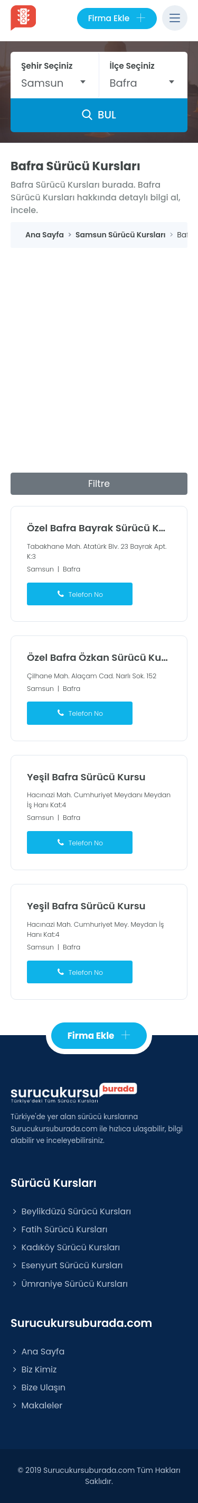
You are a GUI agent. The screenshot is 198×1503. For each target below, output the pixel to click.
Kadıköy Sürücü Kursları (65, 1247)
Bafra (71, 569)
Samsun (40, 569)
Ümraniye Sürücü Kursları (69, 1284)
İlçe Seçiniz (132, 65)
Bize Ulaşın (38, 1387)
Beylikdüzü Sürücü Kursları (71, 1211)
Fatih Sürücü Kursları (59, 1229)
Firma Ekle (117, 18)
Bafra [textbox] (123, 83)
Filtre (99, 483)
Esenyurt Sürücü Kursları (66, 1265)
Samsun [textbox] (42, 83)
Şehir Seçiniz (47, 65)
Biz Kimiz (33, 1369)
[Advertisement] (99, 352)
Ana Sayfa (37, 1351)
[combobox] (54, 83)
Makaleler (36, 1405)
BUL (99, 114)
